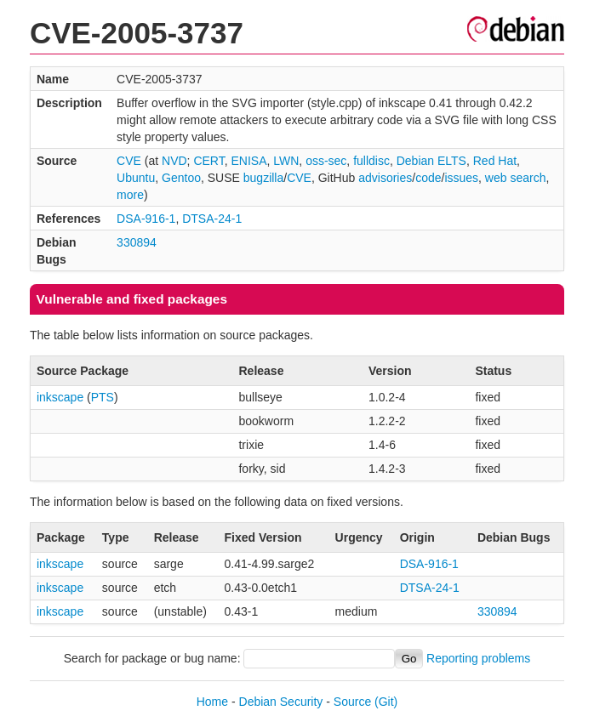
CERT (208, 161)
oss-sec (326, 161)
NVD (174, 161)
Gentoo (181, 178)
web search (515, 178)
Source (352, 701)
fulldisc (371, 161)
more (130, 195)
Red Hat (495, 161)
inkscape (60, 397)
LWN (286, 161)
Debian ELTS (431, 161)
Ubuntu (136, 178)
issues (461, 178)
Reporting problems (478, 658)
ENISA (248, 161)
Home (212, 701)
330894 (137, 242)
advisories (385, 178)
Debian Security (281, 701)
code (428, 178)
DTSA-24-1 (212, 218)
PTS (102, 397)
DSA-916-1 (146, 218)
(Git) (385, 701)
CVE (129, 161)
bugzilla (263, 178)
